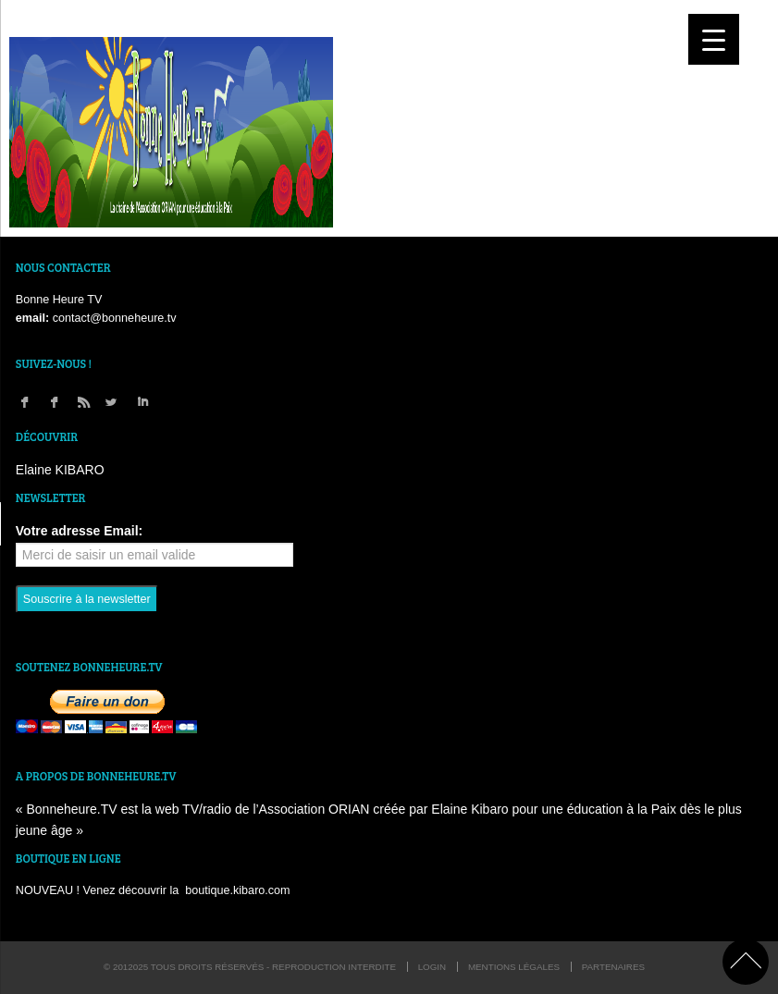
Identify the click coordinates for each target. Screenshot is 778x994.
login (432, 967)
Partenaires (613, 967)
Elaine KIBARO (60, 469)
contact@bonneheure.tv (115, 318)
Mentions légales (514, 967)
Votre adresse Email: (79, 530)
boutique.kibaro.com (237, 890)
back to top (745, 962)
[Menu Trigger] (713, 39)
